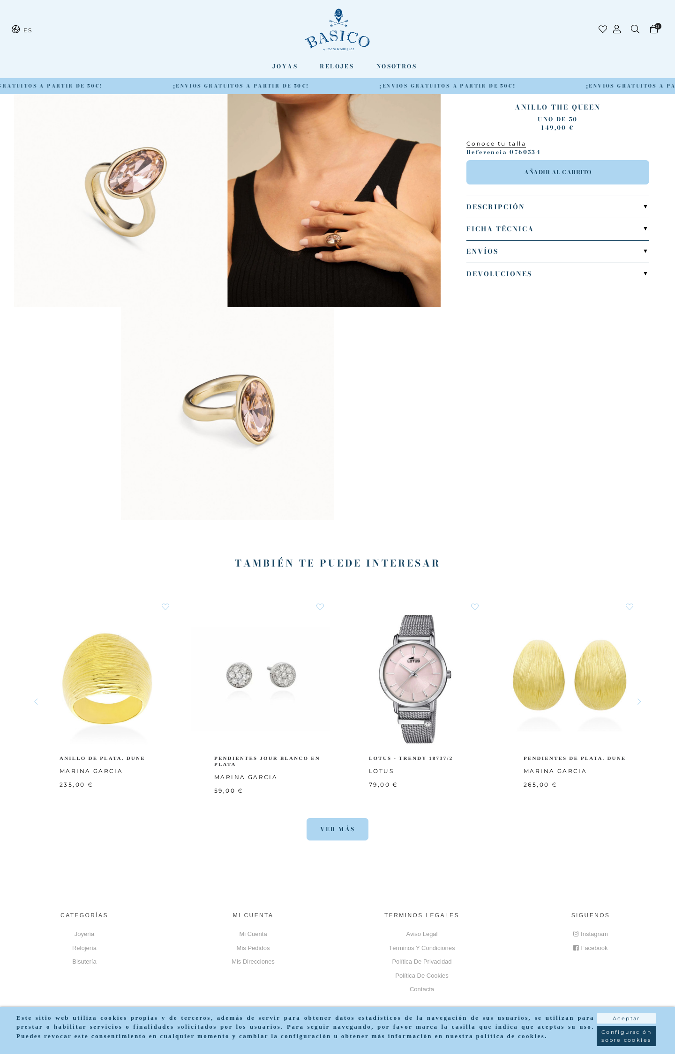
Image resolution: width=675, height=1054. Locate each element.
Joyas (285, 66)
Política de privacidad (421, 961)
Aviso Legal (422, 933)
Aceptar (626, 1015)
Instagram (590, 933)
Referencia (486, 152)
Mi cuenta (253, 933)
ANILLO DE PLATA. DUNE (103, 758)
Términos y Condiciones (422, 947)
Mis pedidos (253, 947)
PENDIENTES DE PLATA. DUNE (576, 758)
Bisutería (84, 961)
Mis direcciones (253, 961)
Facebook (590, 947)
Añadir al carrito (558, 172)
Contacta (422, 989)
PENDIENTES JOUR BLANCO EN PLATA (268, 761)
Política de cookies (421, 975)
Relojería (84, 947)
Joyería (85, 933)
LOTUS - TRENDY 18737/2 (413, 758)
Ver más (337, 829)
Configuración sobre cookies (626, 1032)
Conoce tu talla (496, 143)
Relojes (337, 66)
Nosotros (396, 66)
